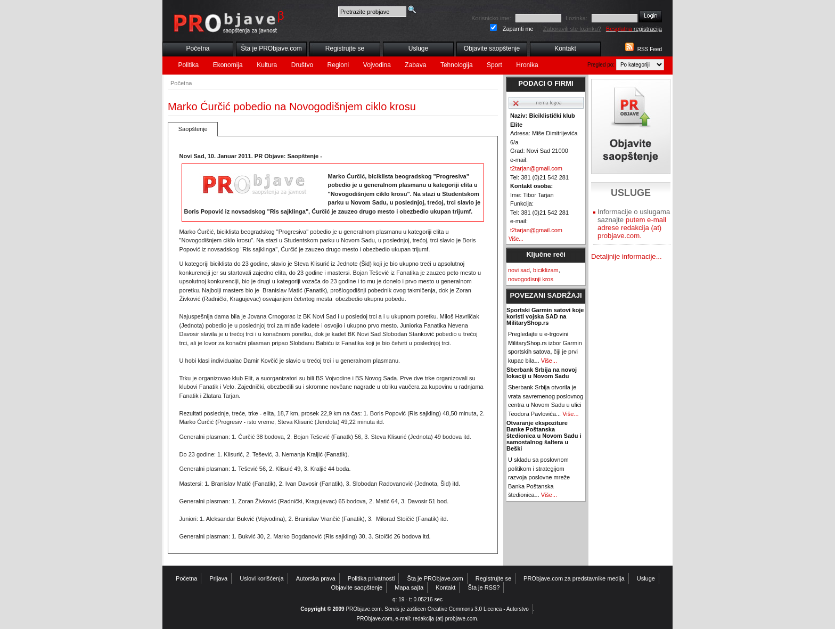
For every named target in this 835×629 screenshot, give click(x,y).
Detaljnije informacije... (626, 256)
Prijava (219, 578)
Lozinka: (576, 18)
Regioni (338, 65)
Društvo (302, 65)
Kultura (267, 65)
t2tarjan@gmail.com (536, 168)
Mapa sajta (409, 587)
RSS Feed (649, 49)
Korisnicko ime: (491, 18)
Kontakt (565, 48)
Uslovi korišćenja (262, 578)
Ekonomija (228, 65)
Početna (197, 48)
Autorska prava (315, 578)
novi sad (519, 270)
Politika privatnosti (371, 578)
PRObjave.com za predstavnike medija (574, 578)
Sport (494, 65)
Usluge (418, 48)
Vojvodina (377, 65)
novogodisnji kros (530, 279)
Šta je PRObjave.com (271, 48)
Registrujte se (344, 48)
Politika (188, 65)
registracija (634, 29)
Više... (516, 239)
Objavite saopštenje (492, 48)
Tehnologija (456, 65)
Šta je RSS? (484, 587)
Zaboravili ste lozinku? (572, 29)
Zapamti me (518, 29)
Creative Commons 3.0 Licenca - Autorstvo (478, 609)
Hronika (527, 65)
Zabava (415, 65)
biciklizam (546, 270)
